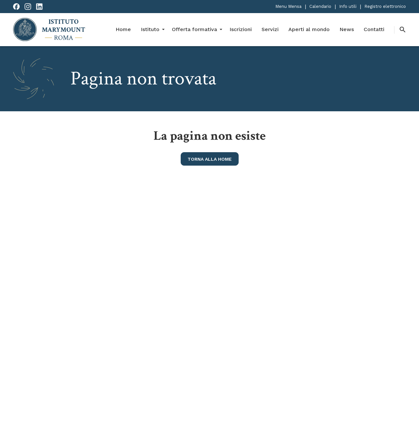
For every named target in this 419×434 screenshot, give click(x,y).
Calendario (320, 6)
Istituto (150, 29)
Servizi (270, 29)
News (346, 29)
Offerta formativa (194, 29)
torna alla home (210, 159)
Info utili (347, 6)
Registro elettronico (385, 6)
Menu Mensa (288, 6)
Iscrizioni (240, 29)
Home (123, 29)
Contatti (374, 29)
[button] (400, 30)
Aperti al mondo (309, 29)
